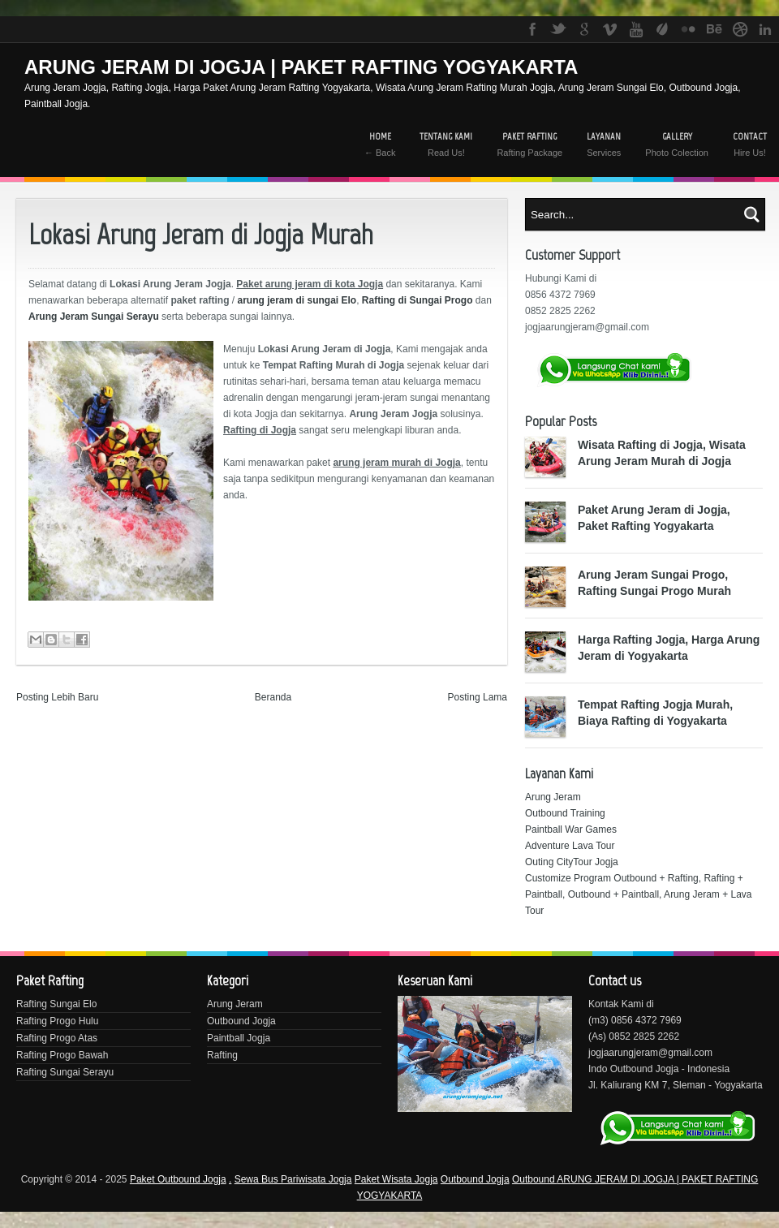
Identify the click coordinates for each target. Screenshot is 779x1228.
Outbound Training (565, 813)
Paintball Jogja (238, 1038)
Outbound (534, 1179)
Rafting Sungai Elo (56, 1004)
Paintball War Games (571, 829)
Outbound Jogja (241, 1021)
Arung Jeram (553, 797)
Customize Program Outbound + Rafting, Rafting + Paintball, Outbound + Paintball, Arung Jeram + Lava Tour (638, 894)
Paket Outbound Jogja (178, 1179)
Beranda (273, 697)
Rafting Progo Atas (56, 1038)
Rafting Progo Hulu (57, 1021)
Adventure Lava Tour (570, 845)
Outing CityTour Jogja (571, 862)
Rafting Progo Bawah (62, 1055)
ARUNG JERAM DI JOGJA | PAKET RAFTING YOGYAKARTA (301, 67)
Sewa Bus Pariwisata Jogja (293, 1179)
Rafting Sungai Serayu (65, 1072)
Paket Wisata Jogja (396, 1179)
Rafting (222, 1055)
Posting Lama (477, 697)
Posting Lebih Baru (57, 697)
